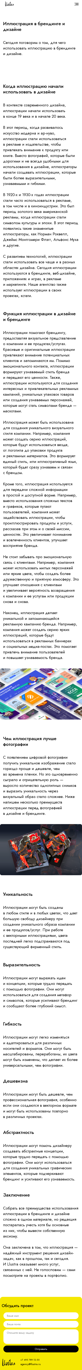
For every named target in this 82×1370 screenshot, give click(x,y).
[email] (41, 1324)
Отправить (41, 1349)
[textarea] (41, 1336)
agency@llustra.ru (30, 1364)
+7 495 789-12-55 (30, 1359)
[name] (41, 1315)
